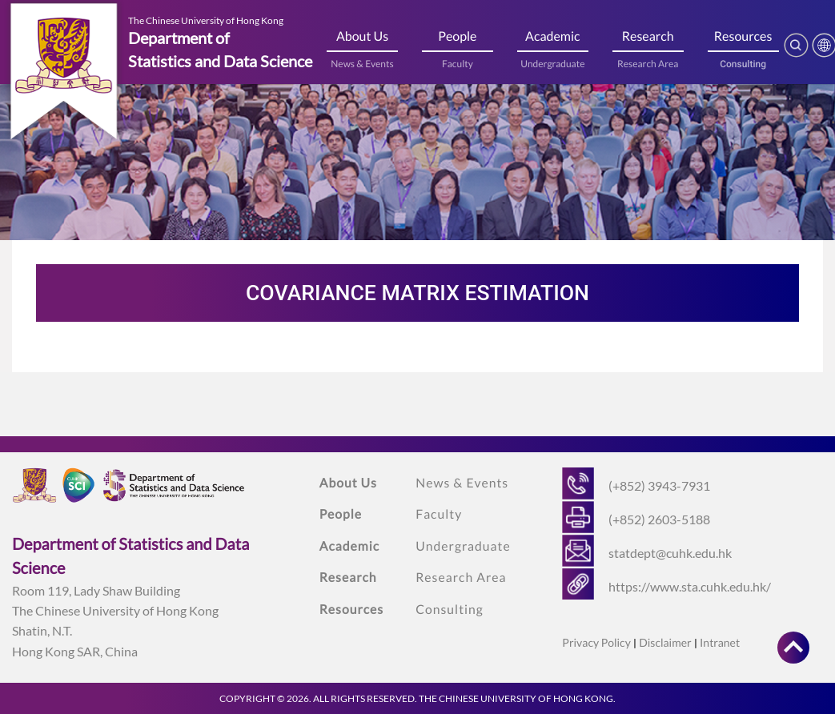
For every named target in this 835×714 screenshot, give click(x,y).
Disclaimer (665, 642)
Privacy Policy (596, 642)
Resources (743, 36)
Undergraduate (552, 64)
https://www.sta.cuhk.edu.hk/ (689, 586)
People (457, 36)
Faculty (457, 64)
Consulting (743, 64)
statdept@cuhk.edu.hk (670, 552)
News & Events (362, 64)
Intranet (720, 642)
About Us (362, 36)
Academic (552, 36)
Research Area (647, 64)
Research (648, 36)
